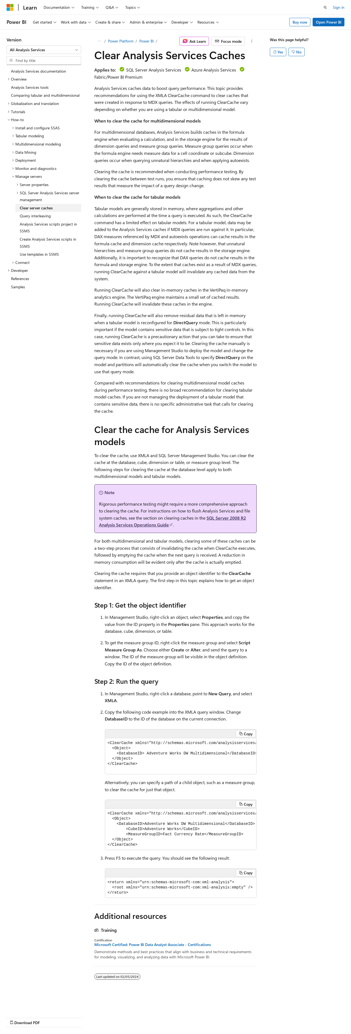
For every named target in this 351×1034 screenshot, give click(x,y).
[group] (181, 756)
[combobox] (44, 49)
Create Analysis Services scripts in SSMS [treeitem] (48, 243)
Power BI (146, 41)
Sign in (338, 7)
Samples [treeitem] (18, 286)
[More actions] (252, 41)
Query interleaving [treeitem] (35, 215)
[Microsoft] (10, 7)
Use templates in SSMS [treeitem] (39, 254)
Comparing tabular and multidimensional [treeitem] (45, 95)
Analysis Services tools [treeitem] (30, 87)
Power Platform (121, 41)
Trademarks (174, 1017)
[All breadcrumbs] (99, 41)
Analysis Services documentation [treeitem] (38, 71)
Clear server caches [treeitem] (36, 207)
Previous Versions (49, 1017)
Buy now (300, 22)
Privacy (120, 1017)
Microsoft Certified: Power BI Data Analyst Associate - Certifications (152, 944)
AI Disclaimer (18, 1017)
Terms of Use (147, 1017)
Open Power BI (328, 22)
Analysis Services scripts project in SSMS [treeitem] (48, 227)
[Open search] (325, 7)
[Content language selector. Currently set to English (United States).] (32, 1004)
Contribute (98, 1017)
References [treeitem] (20, 278)
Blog (74, 1017)
